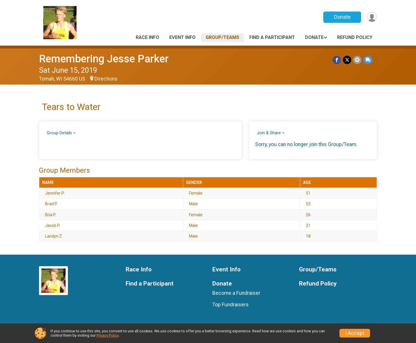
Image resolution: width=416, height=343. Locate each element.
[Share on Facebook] (337, 60)
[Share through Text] (367, 60)
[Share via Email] (357, 60)
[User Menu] (371, 17)
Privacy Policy (107, 335)
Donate (341, 17)
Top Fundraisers (230, 304)
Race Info (147, 37)
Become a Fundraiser (236, 293)
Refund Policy (354, 37)
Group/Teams (222, 37)
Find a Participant (272, 37)
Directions (106, 79)
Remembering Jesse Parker (104, 59)
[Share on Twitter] (347, 60)
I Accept (354, 333)
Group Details (59, 133)
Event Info (182, 37)
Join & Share (269, 133)
